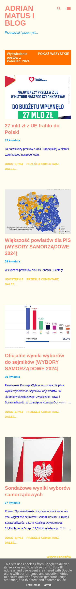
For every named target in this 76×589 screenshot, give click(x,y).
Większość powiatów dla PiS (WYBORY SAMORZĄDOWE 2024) (38, 246)
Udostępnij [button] (14, 164)
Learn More (33, 585)
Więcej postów (59, 557)
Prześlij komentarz (43, 164)
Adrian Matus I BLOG (19, 15)
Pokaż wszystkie (53, 54)
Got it (47, 585)
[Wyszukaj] (59, 7)
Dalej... (11, 168)
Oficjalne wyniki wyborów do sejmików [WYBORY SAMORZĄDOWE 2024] (34, 362)
